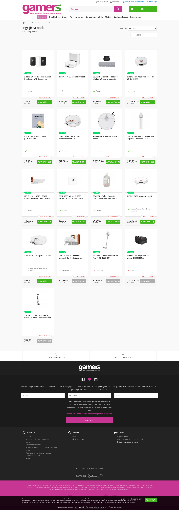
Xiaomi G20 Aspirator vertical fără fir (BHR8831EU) (105, 257)
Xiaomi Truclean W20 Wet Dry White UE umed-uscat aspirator (37, 316)
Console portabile (94, 17)
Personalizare (137, 499)
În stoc (138, 35)
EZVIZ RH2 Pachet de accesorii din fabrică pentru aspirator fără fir (105, 79)
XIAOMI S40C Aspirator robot (139, 196)
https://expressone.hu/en (127, 442)
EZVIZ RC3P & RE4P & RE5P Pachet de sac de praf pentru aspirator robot (71, 198)
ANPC (28, 450)
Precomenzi (133, 17)
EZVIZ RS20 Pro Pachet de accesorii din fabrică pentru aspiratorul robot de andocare (72, 258)
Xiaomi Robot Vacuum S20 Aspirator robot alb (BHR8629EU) (70, 138)
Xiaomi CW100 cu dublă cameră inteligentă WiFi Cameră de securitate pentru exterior (37, 79)
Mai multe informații (129, 502)
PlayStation (57, 17)
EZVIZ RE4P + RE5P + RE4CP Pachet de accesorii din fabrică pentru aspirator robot (37, 198)
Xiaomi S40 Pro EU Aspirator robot (105, 137)
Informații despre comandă (37, 439)
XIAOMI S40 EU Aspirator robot (37, 256)
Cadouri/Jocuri (118, 17)
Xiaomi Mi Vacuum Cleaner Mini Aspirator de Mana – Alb (140, 137)
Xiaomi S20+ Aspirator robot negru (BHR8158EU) (139, 257)
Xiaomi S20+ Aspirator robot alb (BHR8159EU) (141, 78)
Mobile (107, 17)
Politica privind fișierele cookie (38, 453)
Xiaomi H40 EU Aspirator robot (72, 77)
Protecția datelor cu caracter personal (41, 447)
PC (72, 17)
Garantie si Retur (33, 455)
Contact (29, 436)
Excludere (125, 499)
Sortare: (123, 28)
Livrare (29, 442)
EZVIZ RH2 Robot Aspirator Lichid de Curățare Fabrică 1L (105, 197)
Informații (30, 432)
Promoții (45, 17)
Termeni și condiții (33, 444)
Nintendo (79, 17)
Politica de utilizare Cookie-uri (96, 507)
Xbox (66, 17)
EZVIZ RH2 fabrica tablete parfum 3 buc (35, 137)
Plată (28, 458)
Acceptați (150, 500)
